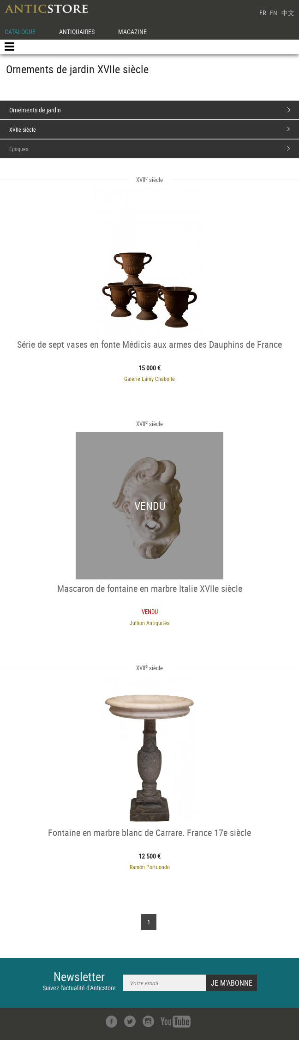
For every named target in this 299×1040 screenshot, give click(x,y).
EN (273, 12)
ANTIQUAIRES (77, 31)
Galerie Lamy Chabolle (149, 378)
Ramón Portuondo (150, 867)
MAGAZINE (132, 31)
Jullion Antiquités (149, 622)
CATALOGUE (20, 31)
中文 (287, 12)
